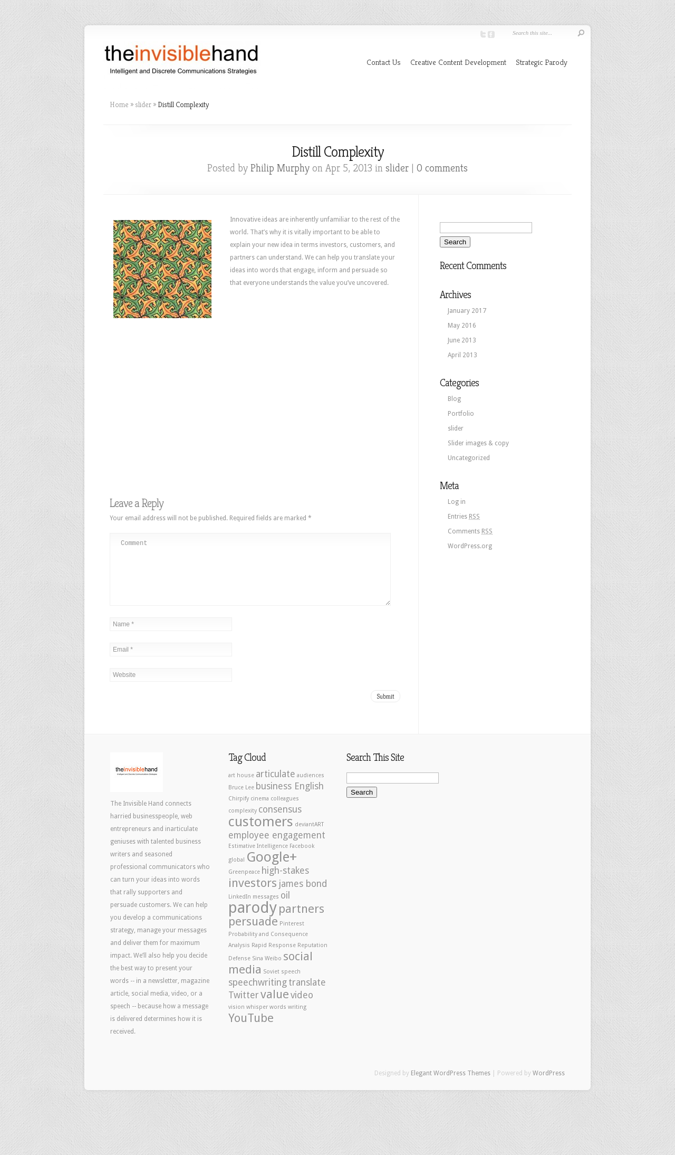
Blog (454, 399)
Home (119, 104)
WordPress (549, 1086)
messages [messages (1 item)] (266, 909)
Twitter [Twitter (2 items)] (243, 1008)
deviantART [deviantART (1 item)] (309, 837)
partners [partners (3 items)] (301, 921)
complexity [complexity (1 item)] (242, 823)
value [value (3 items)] (275, 1007)
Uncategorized (469, 458)
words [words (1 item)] (277, 1019)
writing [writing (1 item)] (297, 1019)
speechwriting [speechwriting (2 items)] (257, 995)
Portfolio (461, 413)
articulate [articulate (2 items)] (275, 786)
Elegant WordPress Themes (450, 1086)
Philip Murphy (280, 168)
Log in (457, 501)
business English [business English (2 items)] (290, 799)
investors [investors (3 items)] (252, 895)
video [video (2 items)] (302, 1008)
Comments (470, 531)
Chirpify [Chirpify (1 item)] (238, 811)
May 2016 (462, 325)
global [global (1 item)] (236, 872)
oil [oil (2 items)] (285, 908)
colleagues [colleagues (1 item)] (285, 811)
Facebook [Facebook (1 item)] (302, 858)
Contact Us (384, 62)
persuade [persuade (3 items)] (253, 934)
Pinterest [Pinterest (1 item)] (291, 936)
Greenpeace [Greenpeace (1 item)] (244, 884)
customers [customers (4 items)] (260, 834)
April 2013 (462, 355)
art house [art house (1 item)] (241, 788)
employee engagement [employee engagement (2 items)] (276, 848)
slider (143, 104)
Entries (464, 516)
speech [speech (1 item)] (291, 984)
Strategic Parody (541, 62)
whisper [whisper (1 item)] (257, 1019)
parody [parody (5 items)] (252, 920)
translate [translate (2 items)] (307, 995)
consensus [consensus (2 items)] (280, 822)
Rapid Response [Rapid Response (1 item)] (274, 957)
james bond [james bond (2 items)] (302, 896)
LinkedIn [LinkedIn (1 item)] (239, 909)
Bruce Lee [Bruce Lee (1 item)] (241, 800)
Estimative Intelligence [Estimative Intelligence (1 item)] (258, 858)
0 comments (442, 168)
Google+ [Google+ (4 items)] (271, 869)
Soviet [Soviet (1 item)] (271, 984)
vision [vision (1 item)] (236, 1019)
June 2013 (462, 340)
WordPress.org (470, 546)
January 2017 (467, 310)
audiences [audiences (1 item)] (310, 788)
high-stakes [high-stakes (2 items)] (285, 883)
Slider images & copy (478, 443)
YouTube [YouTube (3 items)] (251, 1030)
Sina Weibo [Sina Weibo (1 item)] (267, 971)
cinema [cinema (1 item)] (259, 811)
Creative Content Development (458, 62)
